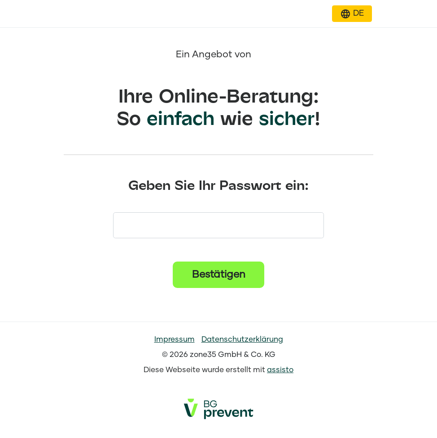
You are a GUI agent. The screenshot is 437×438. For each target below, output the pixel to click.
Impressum (174, 340)
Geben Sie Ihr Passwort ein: (218, 186)
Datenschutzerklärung (242, 340)
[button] (352, 13)
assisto (280, 370)
